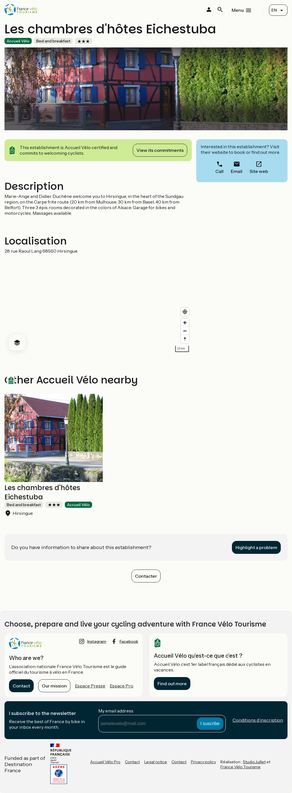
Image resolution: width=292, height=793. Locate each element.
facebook (129, 641)
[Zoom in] (185, 323)
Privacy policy (203, 761)
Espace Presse (90, 686)
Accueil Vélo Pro (105, 761)
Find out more (172, 683)
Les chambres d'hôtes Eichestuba (42, 492)
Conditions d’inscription (257, 720)
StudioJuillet (254, 761)
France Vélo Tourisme (240, 766)
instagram (96, 641)
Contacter (146, 576)
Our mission (54, 686)
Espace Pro (121, 686)
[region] (98, 304)
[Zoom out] (185, 331)
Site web (259, 171)
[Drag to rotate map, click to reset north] (185, 339)
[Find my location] (185, 312)
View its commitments (160, 150)
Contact (21, 686)
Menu (238, 10)
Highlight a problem (256, 547)
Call (219, 171)
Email (236, 171)
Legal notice (155, 761)
